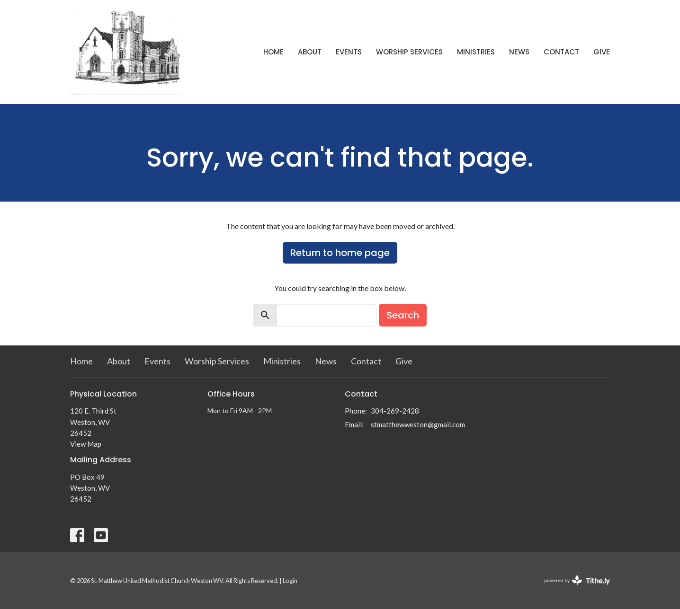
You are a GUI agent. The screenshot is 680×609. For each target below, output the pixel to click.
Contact (561, 52)
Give (601, 52)
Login (290, 580)
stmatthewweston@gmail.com (418, 424)
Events (349, 52)
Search (402, 315)
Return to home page (340, 252)
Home (273, 52)
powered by (577, 580)
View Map (85, 444)
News (519, 52)
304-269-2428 (395, 410)
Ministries (476, 52)
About (310, 52)
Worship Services (409, 52)
